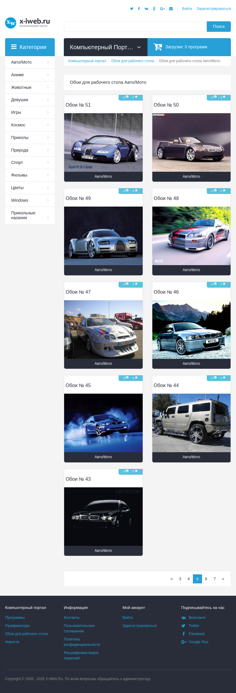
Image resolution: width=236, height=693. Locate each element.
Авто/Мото (21, 62)
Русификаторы (17, 626)
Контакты (71, 618)
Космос (18, 125)
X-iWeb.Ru (54, 679)
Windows (19, 200)
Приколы (20, 137)
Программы (15, 618)
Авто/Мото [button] (103, 176)
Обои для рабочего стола (26, 634)
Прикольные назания (23, 215)
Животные (21, 87)
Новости (12, 642)
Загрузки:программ (180, 46)
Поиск (219, 26)
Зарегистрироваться (214, 9)
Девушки (19, 99)
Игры (16, 112)
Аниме (17, 74)
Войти (187, 9)
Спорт (17, 162)
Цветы (17, 187)
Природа (19, 150)
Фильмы (19, 175)
